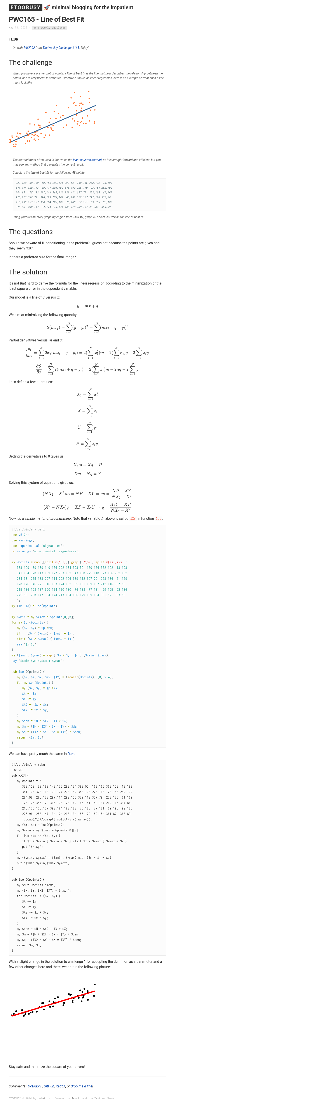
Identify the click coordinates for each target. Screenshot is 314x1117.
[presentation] (43, 297)
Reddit (60, 1086)
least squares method (87, 160)
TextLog (99, 1098)
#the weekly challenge (49, 27)
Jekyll (76, 1098)
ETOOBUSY (25, 7)
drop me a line (81, 1086)
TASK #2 (29, 47)
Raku (71, 754)
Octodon (34, 1086)
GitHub (49, 1086)
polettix (44, 1098)
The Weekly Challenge (57, 47)
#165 (75, 47)
